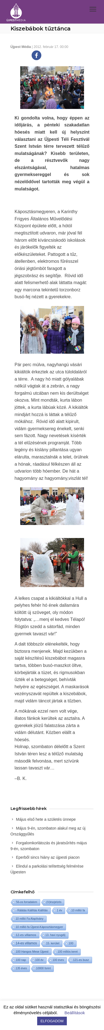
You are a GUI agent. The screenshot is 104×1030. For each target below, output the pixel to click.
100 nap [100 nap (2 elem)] (21, 960)
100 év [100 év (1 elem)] (39, 960)
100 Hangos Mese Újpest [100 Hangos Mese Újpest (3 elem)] (32, 951)
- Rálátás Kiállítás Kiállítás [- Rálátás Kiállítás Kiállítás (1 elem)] (32, 910)
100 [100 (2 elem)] (71, 943)
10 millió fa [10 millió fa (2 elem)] (78, 910)
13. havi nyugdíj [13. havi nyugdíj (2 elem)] (55, 935)
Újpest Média (21, 47)
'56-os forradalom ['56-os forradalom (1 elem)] (26, 902)
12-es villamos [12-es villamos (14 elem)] (26, 935)
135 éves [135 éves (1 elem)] (21, 968)
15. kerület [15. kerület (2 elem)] (52, 943)
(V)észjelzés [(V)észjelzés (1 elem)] (53, 902)
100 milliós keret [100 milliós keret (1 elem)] (68, 951)
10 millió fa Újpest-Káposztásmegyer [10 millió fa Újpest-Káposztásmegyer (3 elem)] (39, 927)
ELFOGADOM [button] (52, 1021)
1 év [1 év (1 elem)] (59, 910)
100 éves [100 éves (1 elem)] (58, 960)
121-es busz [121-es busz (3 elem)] (81, 960)
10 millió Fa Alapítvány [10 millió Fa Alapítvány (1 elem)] (30, 918)
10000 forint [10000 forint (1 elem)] (43, 968)
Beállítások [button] (75, 1012)
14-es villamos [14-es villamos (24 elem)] (26, 943)
